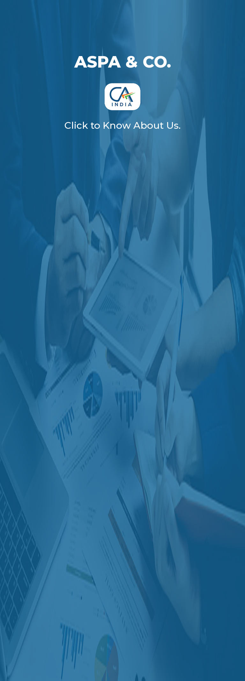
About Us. (157, 125)
